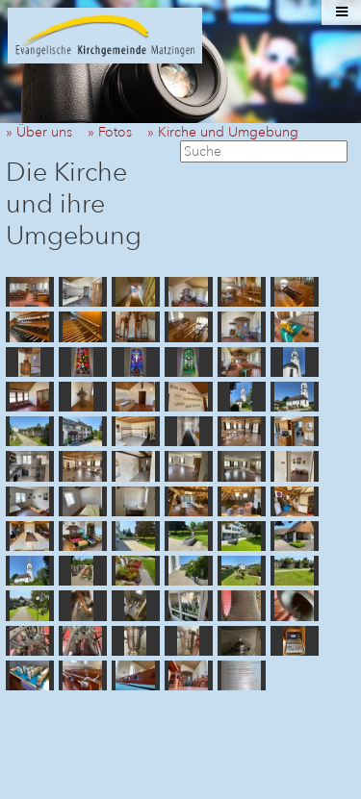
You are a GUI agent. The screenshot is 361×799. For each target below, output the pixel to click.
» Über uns (45, 132)
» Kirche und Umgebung (228, 132)
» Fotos (115, 132)
